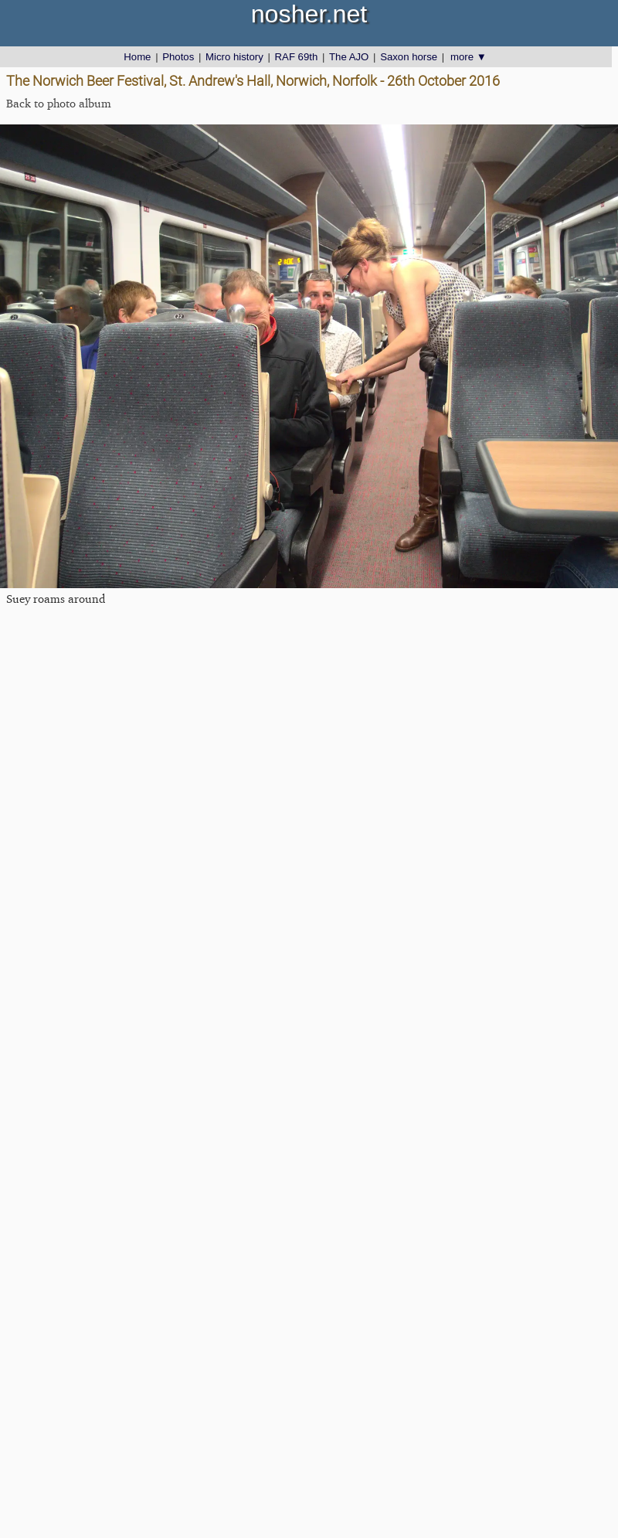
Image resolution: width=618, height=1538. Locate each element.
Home (137, 57)
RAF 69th (296, 57)
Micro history (234, 57)
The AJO (348, 57)
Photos (178, 57)
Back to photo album (58, 103)
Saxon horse (408, 57)
